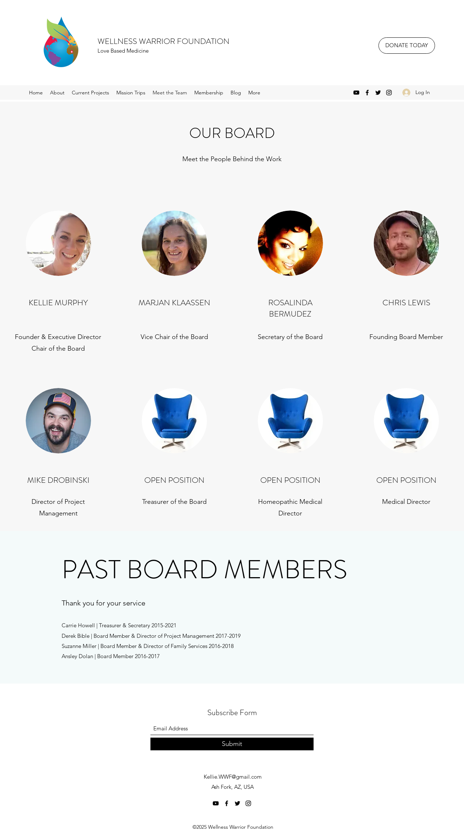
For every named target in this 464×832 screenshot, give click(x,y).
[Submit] (232, 744)
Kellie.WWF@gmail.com (233, 776)
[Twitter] (378, 92)
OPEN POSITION (290, 480)
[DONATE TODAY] (406, 45)
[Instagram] (389, 92)
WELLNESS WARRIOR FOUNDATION (163, 41)
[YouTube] (356, 92)
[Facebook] (367, 92)
